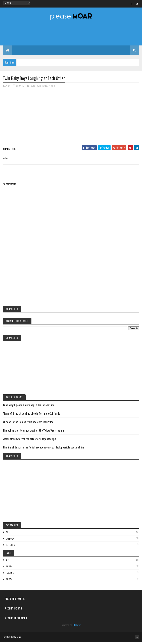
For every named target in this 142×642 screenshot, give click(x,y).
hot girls (10, 544)
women (9, 566)
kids (44, 85)
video (52, 85)
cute (33, 85)
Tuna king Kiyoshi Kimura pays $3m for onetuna (28, 405)
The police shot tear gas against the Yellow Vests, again (33, 430)
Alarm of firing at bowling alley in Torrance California (31, 413)
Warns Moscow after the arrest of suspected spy (29, 439)
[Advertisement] (71, 272)
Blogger (76, 625)
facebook (10, 538)
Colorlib (17, 636)
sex (7, 560)
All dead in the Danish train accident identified (28, 422)
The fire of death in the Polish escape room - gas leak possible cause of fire (43, 447)
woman (9, 579)
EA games (10, 572)
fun (39, 85)
